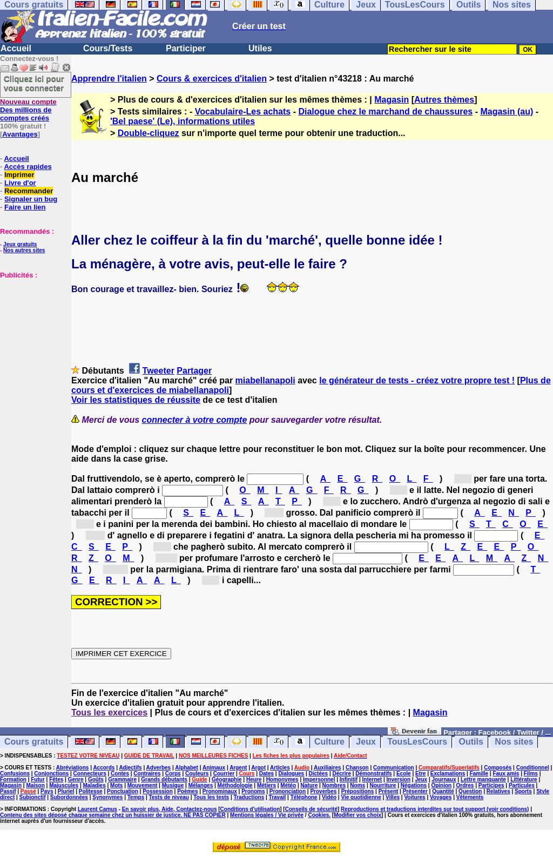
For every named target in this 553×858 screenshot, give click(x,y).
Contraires (146, 773)
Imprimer (19, 175)
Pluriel (66, 791)
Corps (173, 773)
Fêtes (56, 779)
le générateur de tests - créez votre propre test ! (417, 380)
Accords (103, 768)
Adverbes (158, 768)
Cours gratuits (33, 741)
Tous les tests (211, 797)
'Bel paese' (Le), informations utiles (182, 121)
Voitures (414, 797)
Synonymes (107, 797)
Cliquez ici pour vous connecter (34, 83)
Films (531, 773)
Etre (420, 773)
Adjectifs (130, 768)
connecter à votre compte (194, 419)
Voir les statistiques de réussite (135, 399)
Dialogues (291, 773)
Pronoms (253, 791)
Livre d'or (20, 183)
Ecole (403, 773)
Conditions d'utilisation (250, 809)
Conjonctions (51, 773)
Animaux (214, 768)
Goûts (96, 779)
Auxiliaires (327, 768)
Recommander (28, 191)
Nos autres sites (24, 250)
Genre (76, 779)
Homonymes (282, 779)
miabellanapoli (265, 380)
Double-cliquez (148, 133)
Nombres (334, 785)
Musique (173, 785)
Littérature (523, 779)
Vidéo (329, 797)
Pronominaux (220, 791)
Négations (414, 785)
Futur (38, 779)
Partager (194, 370)
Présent (389, 791)
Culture (329, 741)
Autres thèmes (444, 99)
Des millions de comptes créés (28, 110)
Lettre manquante (483, 779)
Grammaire (122, 779)
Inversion (398, 779)
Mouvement (142, 785)
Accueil (16, 48)
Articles (280, 768)
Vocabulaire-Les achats (243, 111)
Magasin (391, 99)
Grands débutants (164, 779)
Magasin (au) (506, 111)
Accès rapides (27, 167)
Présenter (415, 791)
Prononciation (287, 791)
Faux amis (506, 773)
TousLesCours (417, 741)
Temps (136, 797)
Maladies (94, 785)
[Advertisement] (32, 333)
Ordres (465, 785)
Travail (277, 797)
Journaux (444, 779)
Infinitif (349, 779)
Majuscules (63, 785)
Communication (393, 768)
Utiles (260, 48)
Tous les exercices (109, 712)
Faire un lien (25, 207)
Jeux (365, 741)
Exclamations (447, 773)
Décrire (341, 773)
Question (470, 791)
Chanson (357, 768)
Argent (238, 768)
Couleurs (196, 773)
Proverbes (323, 791)
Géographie (227, 779)
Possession (158, 791)
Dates (266, 773)
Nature (309, 785)
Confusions (15, 773)
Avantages (19, 134)
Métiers (266, 785)
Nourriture (382, 785)
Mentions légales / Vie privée (267, 815)
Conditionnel (532, 768)
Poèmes (187, 791)
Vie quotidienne (361, 797)
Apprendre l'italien (109, 78)
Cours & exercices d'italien (212, 78)
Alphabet (186, 768)
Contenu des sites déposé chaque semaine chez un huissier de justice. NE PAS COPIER (113, 815)
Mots (116, 785)
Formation (13, 779)
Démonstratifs (373, 773)
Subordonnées (69, 797)
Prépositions (357, 791)
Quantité (443, 791)
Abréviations (72, 768)
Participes (491, 785)
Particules (522, 785)
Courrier (223, 773)
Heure (253, 779)
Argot (258, 768)
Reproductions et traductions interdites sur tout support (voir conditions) (435, 809)
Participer (186, 48)
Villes (393, 797)
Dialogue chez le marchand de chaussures (385, 111)
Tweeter (158, 370)
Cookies (318, 815)
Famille (479, 773)
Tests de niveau (169, 797)
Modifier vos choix (357, 815)
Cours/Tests (107, 48)
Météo (288, 785)
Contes (120, 773)
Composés (497, 768)
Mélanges (200, 785)
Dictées (318, 773)
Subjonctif (32, 797)
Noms (357, 785)
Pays (47, 791)
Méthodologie (235, 785)
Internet (372, 779)
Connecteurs (89, 773)
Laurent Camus (97, 809)
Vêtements (470, 797)
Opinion (441, 785)
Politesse (91, 791)
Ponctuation (122, 791)
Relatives (498, 791)
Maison (35, 785)
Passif (8, 791)
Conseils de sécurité (311, 809)
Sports (523, 791)
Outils (471, 741)
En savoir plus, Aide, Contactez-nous (169, 809)
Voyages (440, 797)
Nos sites (514, 741)
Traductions (249, 797)
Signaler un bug (30, 199)
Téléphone (304, 797)
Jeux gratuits (20, 244)
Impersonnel (319, 779)
